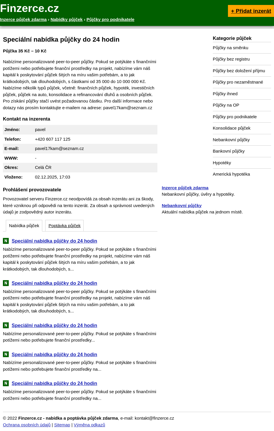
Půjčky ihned (225, 93)
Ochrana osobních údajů (26, 424)
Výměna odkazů (89, 424)
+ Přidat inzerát (251, 11)
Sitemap (62, 424)
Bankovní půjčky (229, 151)
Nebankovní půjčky (231, 139)
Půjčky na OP (226, 105)
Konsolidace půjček (231, 128)
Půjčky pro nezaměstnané (238, 82)
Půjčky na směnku (230, 47)
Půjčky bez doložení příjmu (239, 70)
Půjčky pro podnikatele (235, 116)
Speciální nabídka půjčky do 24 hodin (54, 240)
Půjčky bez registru (231, 58)
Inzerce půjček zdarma (185, 187)
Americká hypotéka (231, 174)
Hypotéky (222, 162)
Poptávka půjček (64, 225)
